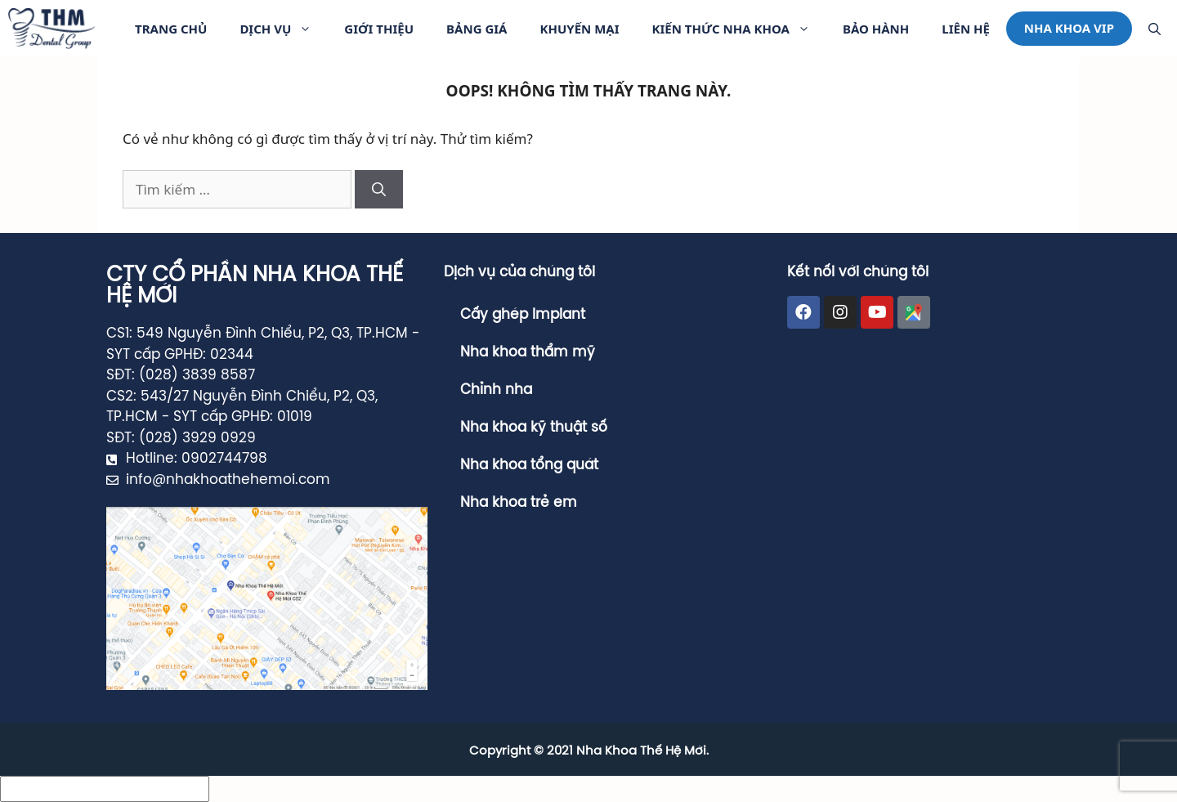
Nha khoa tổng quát (529, 465)
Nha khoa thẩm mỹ (527, 352)
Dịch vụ (283, 28)
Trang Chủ (171, 28)
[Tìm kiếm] (379, 189)
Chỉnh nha (496, 390)
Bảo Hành (876, 28)
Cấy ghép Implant (522, 314)
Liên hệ (966, 28)
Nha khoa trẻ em (518, 502)
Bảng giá (476, 28)
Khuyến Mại (579, 28)
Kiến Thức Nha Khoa (739, 28)
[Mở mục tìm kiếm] (1154, 28)
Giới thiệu (379, 28)
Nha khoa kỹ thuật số (533, 427)
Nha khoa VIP (1069, 28)
